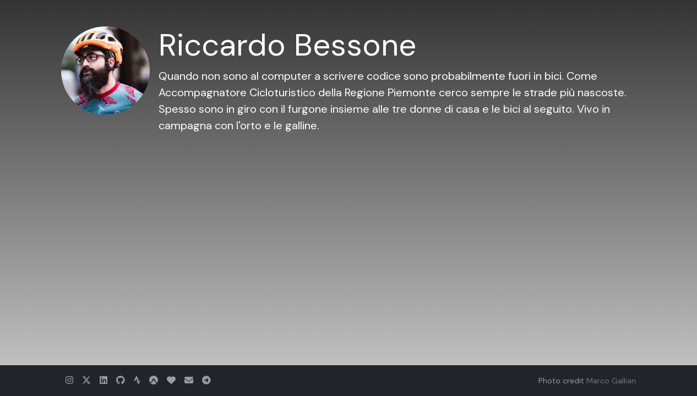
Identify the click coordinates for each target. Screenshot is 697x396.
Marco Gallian (611, 381)
